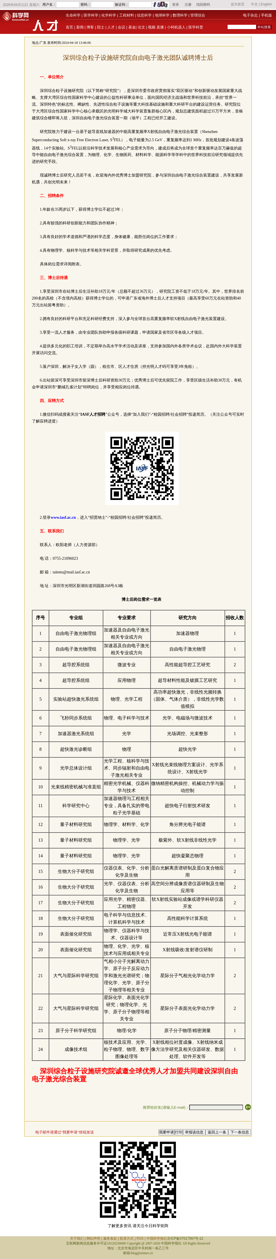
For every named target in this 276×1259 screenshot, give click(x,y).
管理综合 (197, 15)
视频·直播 (156, 27)
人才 (111, 27)
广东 (43, 43)
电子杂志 (250, 15)
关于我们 (77, 1238)
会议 (121, 27)
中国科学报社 (157, 1238)
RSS (140, 1238)
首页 (69, 27)
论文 (141, 27)
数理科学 (180, 15)
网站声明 (93, 1238)
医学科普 (195, 27)
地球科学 (162, 15)
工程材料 (126, 15)
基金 (132, 27)
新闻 (80, 27)
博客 (90, 27)
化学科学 (108, 15)
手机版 (266, 15)
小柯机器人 (176, 27)
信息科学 (144, 15)
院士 (100, 27)
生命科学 (73, 15)
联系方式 (126, 1238)
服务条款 (110, 1238)
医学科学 (91, 15)
